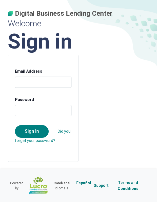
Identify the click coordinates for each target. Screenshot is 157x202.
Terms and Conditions (128, 185)
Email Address (28, 71)
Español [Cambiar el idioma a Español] (83, 183)
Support (101, 185)
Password (24, 99)
